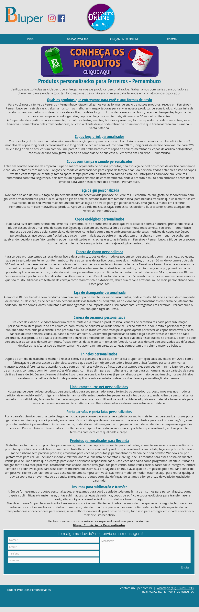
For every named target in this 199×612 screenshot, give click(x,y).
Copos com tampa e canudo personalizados (99, 161)
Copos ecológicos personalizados (99, 219)
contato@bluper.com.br (136, 588)
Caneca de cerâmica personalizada (99, 317)
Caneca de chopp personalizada (99, 251)
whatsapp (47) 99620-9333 (175, 588)
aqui (177, 93)
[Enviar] (185, 567)
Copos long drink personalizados (99, 136)
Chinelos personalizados (99, 354)
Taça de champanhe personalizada (100, 292)
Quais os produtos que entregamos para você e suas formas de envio (99, 99)
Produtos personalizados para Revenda (99, 440)
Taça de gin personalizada (99, 190)
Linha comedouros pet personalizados (99, 386)
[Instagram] (52, 18)
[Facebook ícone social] (61, 18)
